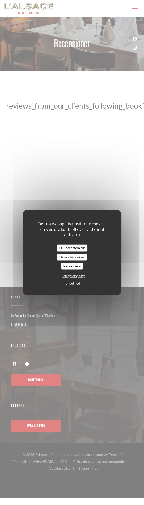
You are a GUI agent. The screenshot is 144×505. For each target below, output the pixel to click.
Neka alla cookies (72, 257)
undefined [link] (73, 283)
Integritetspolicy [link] (73, 276)
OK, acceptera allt (72, 248)
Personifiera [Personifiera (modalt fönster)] (72, 266)
